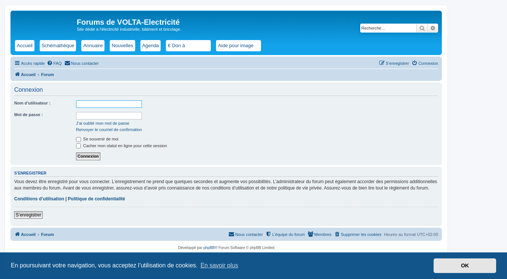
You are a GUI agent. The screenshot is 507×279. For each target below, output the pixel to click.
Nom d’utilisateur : (32, 103)
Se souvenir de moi (97, 139)
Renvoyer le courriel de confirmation (109, 129)
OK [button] (465, 266)
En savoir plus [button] (219, 265)
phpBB (209, 248)
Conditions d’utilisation (39, 198)
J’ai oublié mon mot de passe (102, 123)
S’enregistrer (28, 215)
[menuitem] (54, 63)
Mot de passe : (28, 114)
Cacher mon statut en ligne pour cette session (121, 145)
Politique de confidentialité (96, 198)
